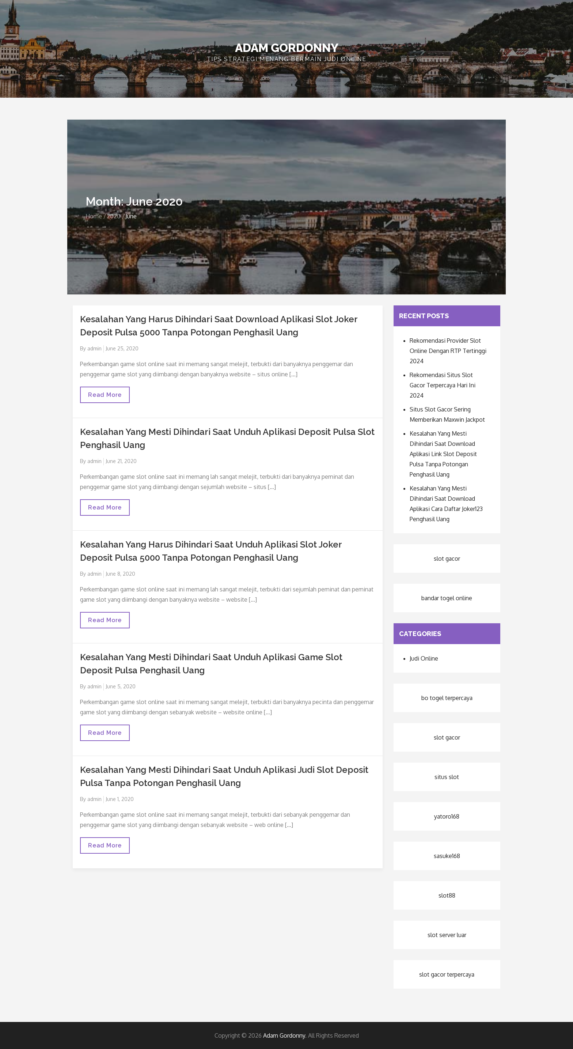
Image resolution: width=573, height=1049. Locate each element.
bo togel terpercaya (447, 698)
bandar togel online (446, 598)
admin (94, 348)
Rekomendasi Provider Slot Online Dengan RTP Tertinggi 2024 (448, 351)
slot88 (447, 895)
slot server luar (447, 935)
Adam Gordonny (286, 47)
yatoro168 (446, 816)
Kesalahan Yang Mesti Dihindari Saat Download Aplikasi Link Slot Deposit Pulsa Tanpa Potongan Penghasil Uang (443, 454)
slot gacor (447, 558)
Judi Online (424, 658)
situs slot (447, 777)
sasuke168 (447, 856)
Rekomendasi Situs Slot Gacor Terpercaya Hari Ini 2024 (442, 385)
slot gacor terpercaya (446, 974)
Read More (105, 397)
